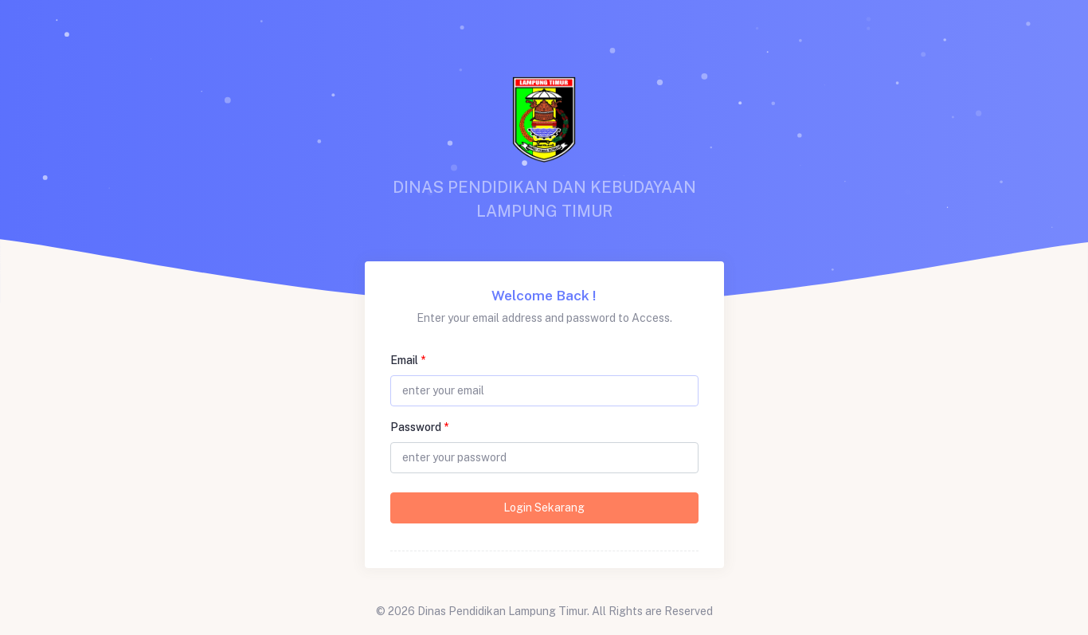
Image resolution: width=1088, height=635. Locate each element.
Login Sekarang (544, 507)
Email (407, 360)
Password (419, 427)
